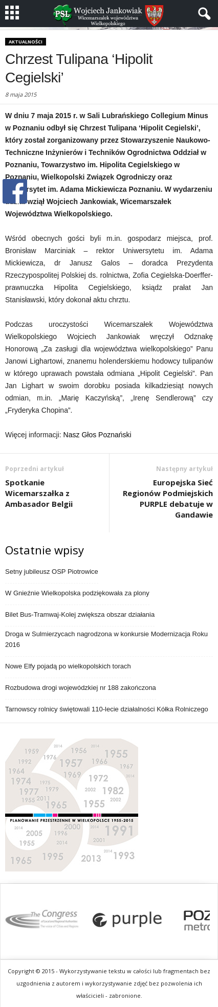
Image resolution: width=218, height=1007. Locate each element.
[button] (202, 14)
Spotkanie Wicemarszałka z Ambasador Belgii (39, 493)
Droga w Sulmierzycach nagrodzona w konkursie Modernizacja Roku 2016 (106, 639)
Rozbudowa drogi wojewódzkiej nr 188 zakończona (80, 687)
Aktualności (25, 41)
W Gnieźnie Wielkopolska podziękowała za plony (77, 593)
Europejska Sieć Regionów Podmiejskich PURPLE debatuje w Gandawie (168, 498)
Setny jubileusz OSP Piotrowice (51, 571)
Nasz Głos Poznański (97, 435)
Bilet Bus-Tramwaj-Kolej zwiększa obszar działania (80, 614)
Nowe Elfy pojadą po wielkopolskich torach (68, 666)
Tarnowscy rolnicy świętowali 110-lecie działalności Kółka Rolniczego (106, 709)
